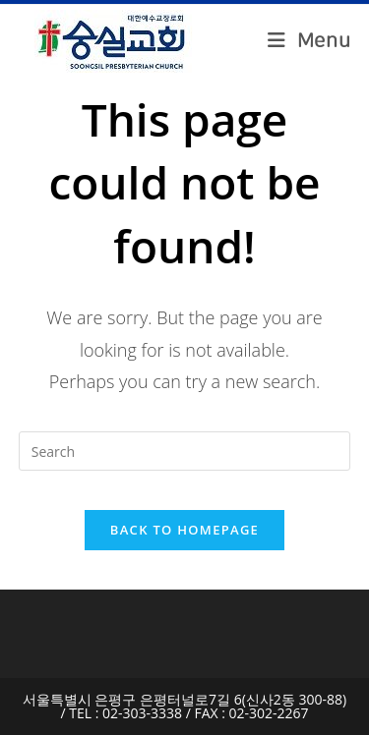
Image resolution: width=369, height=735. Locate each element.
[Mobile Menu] (309, 41)
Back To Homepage (184, 529)
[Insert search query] (185, 451)
